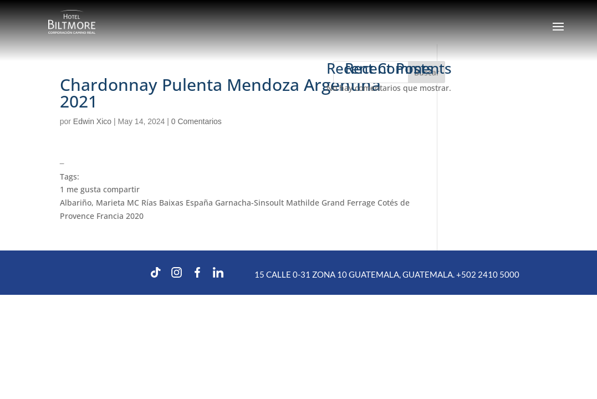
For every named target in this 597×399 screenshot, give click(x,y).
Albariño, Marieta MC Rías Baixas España (136, 202)
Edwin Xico (92, 121)
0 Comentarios (196, 121)
